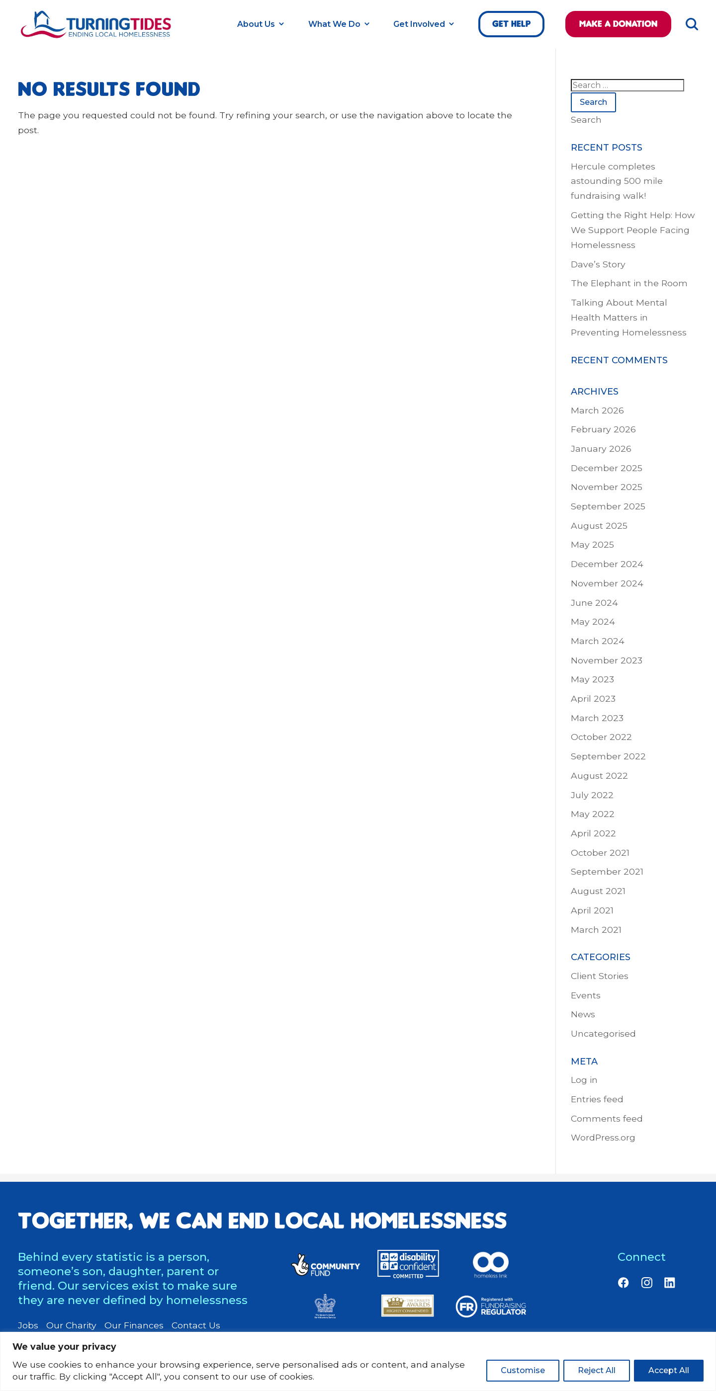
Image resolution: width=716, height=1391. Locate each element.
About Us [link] (256, 24)
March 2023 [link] (597, 718)
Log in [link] (584, 1079)
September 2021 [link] (607, 871)
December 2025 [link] (606, 468)
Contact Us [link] (196, 1325)
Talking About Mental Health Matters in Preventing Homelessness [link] (629, 317)
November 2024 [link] (607, 583)
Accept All (668, 1370)
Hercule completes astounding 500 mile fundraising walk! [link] (617, 181)
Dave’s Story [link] (598, 264)
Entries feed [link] (597, 1099)
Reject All (597, 1370)
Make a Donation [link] (618, 23)
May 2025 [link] (592, 544)
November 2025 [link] (606, 487)
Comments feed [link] (607, 1118)
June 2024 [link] (594, 602)
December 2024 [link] (607, 564)
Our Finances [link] (134, 1325)
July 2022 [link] (592, 795)
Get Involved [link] (419, 24)
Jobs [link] (28, 1325)
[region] (358, 1361)
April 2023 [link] (593, 698)
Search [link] (586, 119)
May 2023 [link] (592, 679)
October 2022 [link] (601, 737)
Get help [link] (511, 23)
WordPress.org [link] (603, 1137)
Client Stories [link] (599, 976)
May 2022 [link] (593, 814)
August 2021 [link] (598, 891)
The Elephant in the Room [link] (629, 283)
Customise (523, 1370)
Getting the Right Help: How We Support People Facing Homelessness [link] (633, 230)
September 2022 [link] (608, 756)
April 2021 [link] (592, 910)
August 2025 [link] (599, 525)
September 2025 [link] (608, 506)
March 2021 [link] (596, 929)
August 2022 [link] (599, 775)
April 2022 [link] (593, 833)
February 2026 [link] (603, 429)
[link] (97, 35)
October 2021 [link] (600, 852)
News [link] (583, 1014)
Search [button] (593, 102)
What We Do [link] (334, 24)
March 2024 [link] (598, 641)
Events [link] (586, 995)
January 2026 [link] (601, 448)
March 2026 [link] (597, 410)
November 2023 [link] (606, 660)
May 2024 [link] (593, 621)
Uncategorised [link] (603, 1033)
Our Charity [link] (71, 1325)
